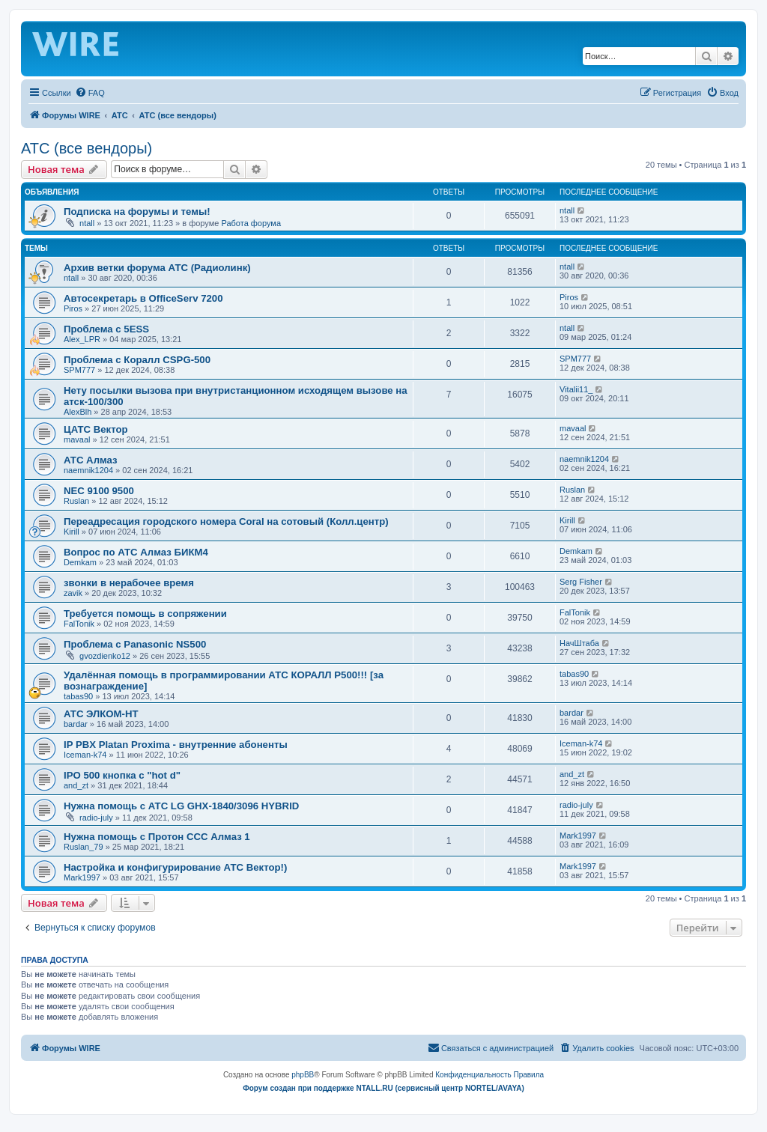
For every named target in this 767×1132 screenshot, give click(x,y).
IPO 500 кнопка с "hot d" (122, 775)
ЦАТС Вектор (96, 429)
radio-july (96, 817)
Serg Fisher (581, 581)
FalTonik (79, 623)
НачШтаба (579, 643)
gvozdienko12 (104, 655)
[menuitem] (90, 93)
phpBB (302, 1075)
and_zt (76, 785)
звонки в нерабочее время (129, 582)
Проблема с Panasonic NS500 (135, 644)
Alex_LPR (82, 339)
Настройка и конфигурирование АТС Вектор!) (175, 867)
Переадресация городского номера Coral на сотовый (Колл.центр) (226, 521)
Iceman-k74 (85, 754)
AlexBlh (77, 411)
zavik (73, 592)
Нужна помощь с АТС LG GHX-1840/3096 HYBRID (181, 806)
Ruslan (76, 500)
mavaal (77, 439)
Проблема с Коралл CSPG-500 (137, 359)
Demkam (80, 562)
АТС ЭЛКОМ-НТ (101, 713)
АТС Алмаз (91, 460)
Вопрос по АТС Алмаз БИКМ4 (136, 552)
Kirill (71, 531)
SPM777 (79, 369)
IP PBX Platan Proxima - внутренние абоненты (176, 744)
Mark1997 (578, 835)
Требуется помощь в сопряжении (145, 613)
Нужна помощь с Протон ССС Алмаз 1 (157, 836)
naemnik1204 (88, 470)
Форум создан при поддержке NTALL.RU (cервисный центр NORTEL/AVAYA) (383, 1088)
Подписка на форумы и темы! (137, 211)
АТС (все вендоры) (86, 148)
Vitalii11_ (576, 389)
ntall (86, 223)
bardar (76, 723)
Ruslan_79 (83, 846)
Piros (73, 308)
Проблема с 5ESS (106, 329)
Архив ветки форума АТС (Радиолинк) (157, 267)
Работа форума (251, 223)
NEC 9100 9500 (99, 490)
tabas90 (78, 696)
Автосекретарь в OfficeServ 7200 (143, 298)
